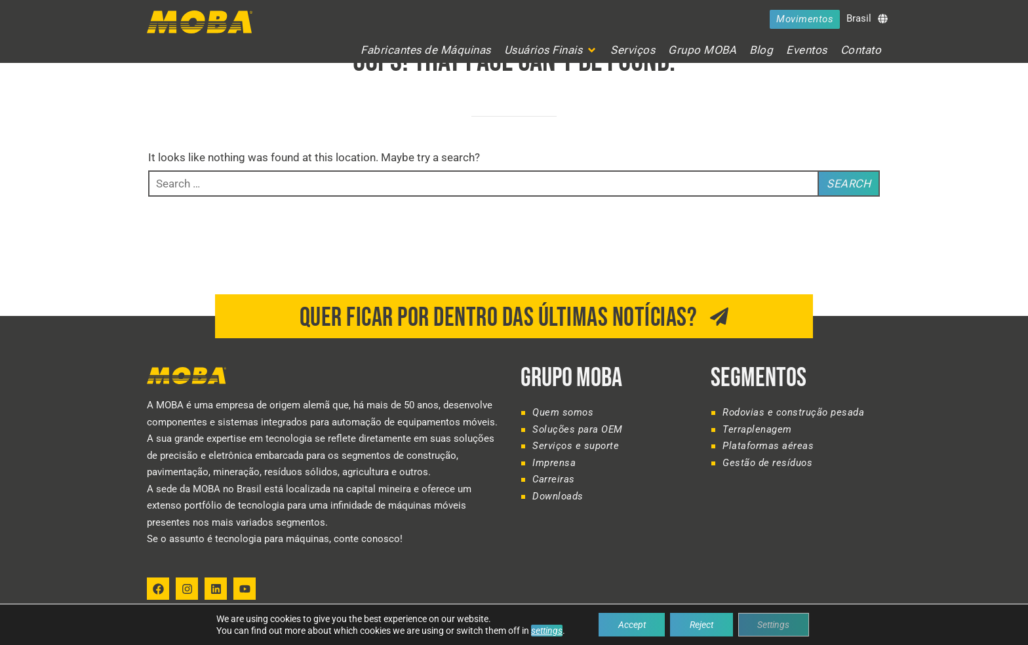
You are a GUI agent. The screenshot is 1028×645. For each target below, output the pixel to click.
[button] (551, 50)
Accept (631, 624)
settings (546, 630)
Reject (701, 624)
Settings (774, 624)
